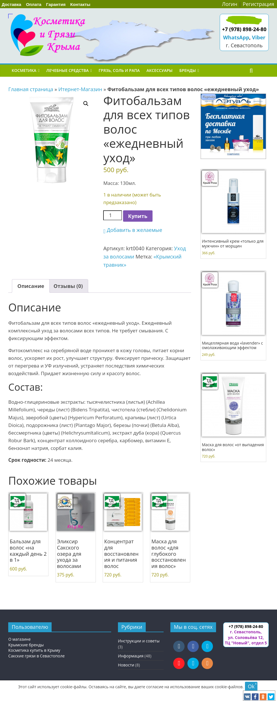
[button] (86, 104)
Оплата (33, 4)
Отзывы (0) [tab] (68, 286)
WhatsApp (236, 37)
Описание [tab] (30, 286)
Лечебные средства (67, 70)
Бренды (187, 70)
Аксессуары (160, 70)
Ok (251, 686)
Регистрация (258, 4)
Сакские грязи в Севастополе (36, 656)
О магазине (19, 639)
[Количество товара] (112, 215)
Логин (229, 4)
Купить (137, 216)
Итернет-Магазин (80, 89)
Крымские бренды (26, 644)
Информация (130, 656)
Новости (126, 665)
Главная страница (30, 89)
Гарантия (56, 4)
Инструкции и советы (139, 641)
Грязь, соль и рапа (119, 70)
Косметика (24, 70)
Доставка (11, 4)
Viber (258, 37)
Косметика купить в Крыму (34, 650)
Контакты (80, 4)
